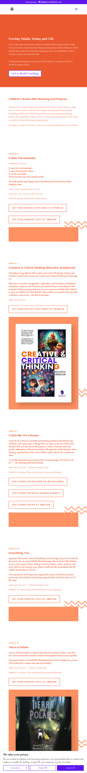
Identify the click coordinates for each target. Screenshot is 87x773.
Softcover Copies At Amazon (31, 505)
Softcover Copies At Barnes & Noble (36, 493)
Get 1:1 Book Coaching (25, 73)
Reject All (43, 768)
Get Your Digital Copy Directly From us (38, 309)
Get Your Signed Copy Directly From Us (37, 208)
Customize (15, 768)
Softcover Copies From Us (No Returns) (38, 481)
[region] (43, 762)
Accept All (70, 768)
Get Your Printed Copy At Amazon (34, 219)
